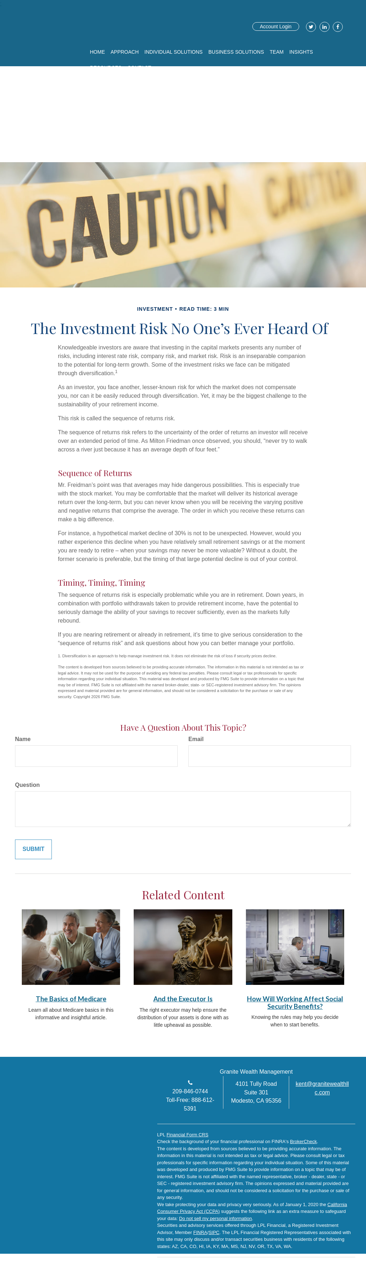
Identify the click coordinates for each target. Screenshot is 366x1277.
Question (27, 785)
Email (196, 739)
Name (23, 739)
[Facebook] (337, 27)
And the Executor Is (183, 999)
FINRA (200, 1232)
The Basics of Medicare (71, 999)
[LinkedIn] (324, 27)
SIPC (213, 1232)
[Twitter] (310, 27)
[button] (125, 52)
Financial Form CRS (187, 1134)
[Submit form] (33, 849)
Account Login (276, 26)
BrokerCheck (303, 1141)
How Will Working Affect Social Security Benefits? (295, 1002)
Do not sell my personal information (215, 1218)
